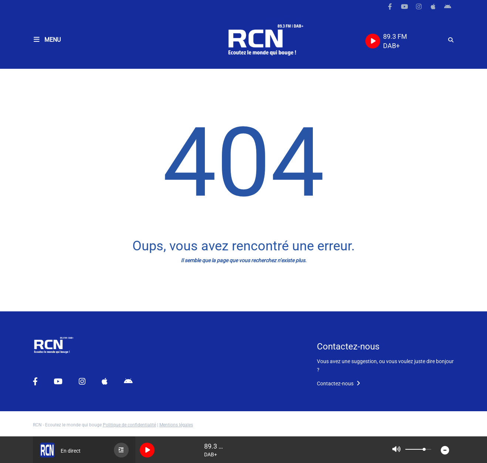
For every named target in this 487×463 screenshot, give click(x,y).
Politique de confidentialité (129, 424)
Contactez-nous (338, 383)
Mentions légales (176, 424)
